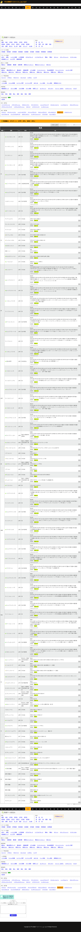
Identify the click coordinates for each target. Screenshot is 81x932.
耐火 (2, 94)
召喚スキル (39, 72)
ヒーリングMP (20, 83)
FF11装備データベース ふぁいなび (15, 1)
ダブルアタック (29, 57)
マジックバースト (59, 70)
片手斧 (20, 42)
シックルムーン (64, 104)
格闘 (2, 42)
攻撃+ (7, 57)
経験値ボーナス (57, 83)
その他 (30, 46)
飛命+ (46, 57)
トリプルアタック (39, 57)
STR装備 (14, 51)
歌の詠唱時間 (50, 70)
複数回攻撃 (19, 59)
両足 (50, 44)
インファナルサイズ (15, 114)
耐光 (26, 94)
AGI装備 (26, 51)
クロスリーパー (68, 112)
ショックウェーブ (44, 104)
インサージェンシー (36, 114)
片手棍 (22, 44)
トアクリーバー (36, 106)
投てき (10, 46)
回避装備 (9, 64)
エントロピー (52, 114)
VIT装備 (32, 51)
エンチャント (43, 88)
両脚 (46, 44)
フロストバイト (25, 104)
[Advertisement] (40, 22)
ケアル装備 (32, 70)
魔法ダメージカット (40, 64)
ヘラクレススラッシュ (19, 106)
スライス (3, 112)
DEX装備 (20, 51)
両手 (40, 44)
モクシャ (56, 57)
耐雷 (18, 94)
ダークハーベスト (11, 112)
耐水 (22, 94)
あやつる (36, 83)
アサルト (9, 77)
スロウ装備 (21, 88)
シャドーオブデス (22, 112)
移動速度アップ (5, 88)
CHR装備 (49, 51)
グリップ (25, 46)
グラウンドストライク (6, 106)
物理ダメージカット (28, 64)
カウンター (50, 88)
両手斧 (25, 42)
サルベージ (16, 77)
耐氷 (6, 94)
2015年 (3, 99)
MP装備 (9, 51)
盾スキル (48, 64)
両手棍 (27, 44)
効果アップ (35, 88)
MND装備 (43, 51)
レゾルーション (45, 106)
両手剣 (15, 42)
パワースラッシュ (16, 104)
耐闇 (30, 94)
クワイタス (45, 114)
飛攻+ (50, 57)
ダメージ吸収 (14, 88)
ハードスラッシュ (5, 104)
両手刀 (17, 44)
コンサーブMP (69, 70)
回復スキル (32, 72)
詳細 (79, 140)
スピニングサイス (42, 112)
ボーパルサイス (52, 112)
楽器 (20, 46)
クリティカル (73, 57)
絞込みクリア (59, 41)
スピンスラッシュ (74, 104)
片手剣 (10, 42)
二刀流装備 (21, 57)
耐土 (14, 94)
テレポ (75, 88)
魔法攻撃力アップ (11, 70)
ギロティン (60, 112)
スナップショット (64, 57)
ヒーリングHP (28, 83)
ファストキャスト (41, 70)
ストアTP (12, 59)
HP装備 (3, 51)
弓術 (2, 46)
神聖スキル (60, 72)
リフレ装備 (4, 83)
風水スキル (46, 72)
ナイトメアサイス (32, 112)
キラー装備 (28, 88)
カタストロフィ (25, 114)
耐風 (10, 94)
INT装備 (37, 51)
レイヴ (35, 77)
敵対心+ (3, 64)
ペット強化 (42, 83)
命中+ (2, 57)
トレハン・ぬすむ (59, 88)
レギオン (30, 77)
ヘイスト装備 (13, 57)
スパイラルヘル (5, 114)
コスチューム (68, 88)
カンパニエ (23, 77)
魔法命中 (19, 70)
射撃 (6, 46)
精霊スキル (18, 72)
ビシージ (3, 77)
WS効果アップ (4, 59)
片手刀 (13, 44)
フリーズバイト (34, 104)
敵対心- (3, 70)
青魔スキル (53, 72)
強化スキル (11, 72)
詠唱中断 (20, 64)
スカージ (28, 106)
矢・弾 (15, 46)
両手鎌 (3, 44)
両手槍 (8, 44)
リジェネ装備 (12, 83)
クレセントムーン (54, 104)
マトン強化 (49, 83)
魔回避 (14, 64)
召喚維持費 (25, 70)
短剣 (6, 42)
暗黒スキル (25, 72)
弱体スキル (4, 72)
